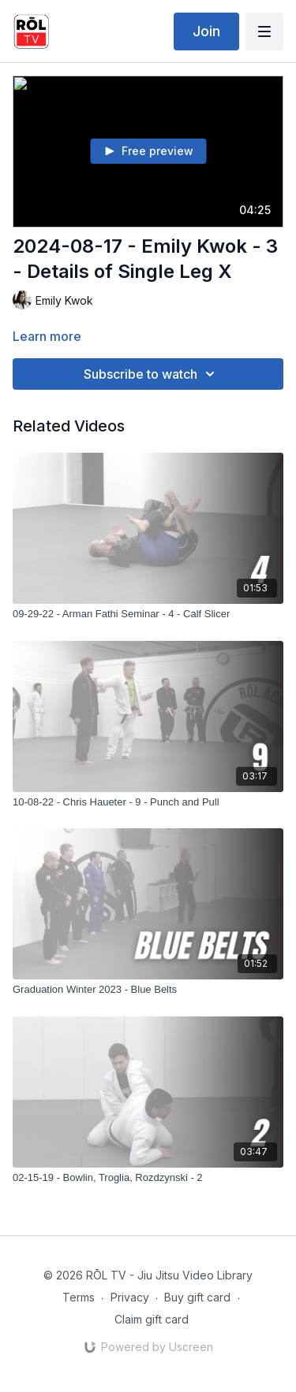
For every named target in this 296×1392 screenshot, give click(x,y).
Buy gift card (197, 1297)
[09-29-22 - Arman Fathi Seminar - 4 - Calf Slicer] (148, 614)
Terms (78, 1297)
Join (206, 31)
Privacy (130, 1297)
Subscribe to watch (151, 374)
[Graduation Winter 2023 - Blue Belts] (148, 990)
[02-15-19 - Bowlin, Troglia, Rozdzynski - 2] (148, 1178)
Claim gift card (151, 1319)
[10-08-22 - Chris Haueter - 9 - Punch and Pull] (148, 802)
